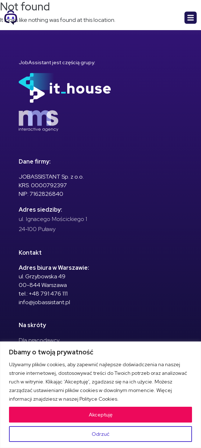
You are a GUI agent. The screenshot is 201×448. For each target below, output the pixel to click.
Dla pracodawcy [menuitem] (39, 340)
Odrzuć (100, 434)
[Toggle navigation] (190, 17)
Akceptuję (101, 414)
